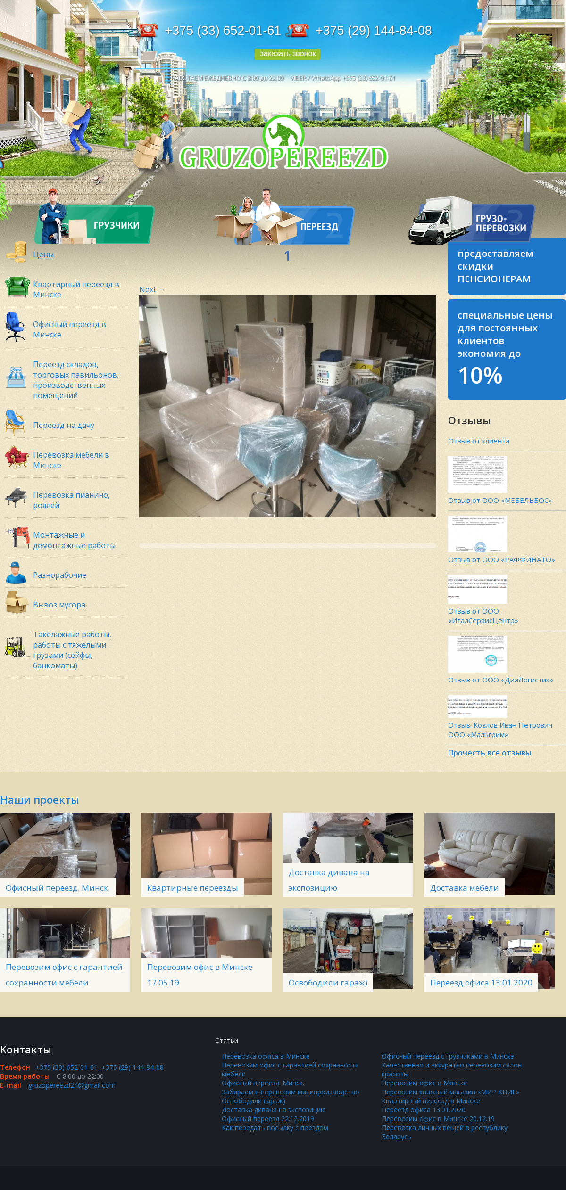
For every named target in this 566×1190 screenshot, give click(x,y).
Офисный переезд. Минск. (58, 887)
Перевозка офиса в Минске (266, 1055)
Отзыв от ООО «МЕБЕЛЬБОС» (500, 500)
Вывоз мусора (59, 604)
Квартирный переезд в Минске (431, 1100)
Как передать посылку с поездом (275, 1127)
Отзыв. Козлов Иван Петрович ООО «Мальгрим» (500, 729)
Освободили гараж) (328, 982)
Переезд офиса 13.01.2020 (481, 982)
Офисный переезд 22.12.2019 (268, 1118)
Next (152, 289)
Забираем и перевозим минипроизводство (290, 1091)
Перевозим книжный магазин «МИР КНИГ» (450, 1091)
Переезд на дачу (63, 425)
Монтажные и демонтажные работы (74, 540)
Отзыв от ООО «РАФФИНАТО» (501, 559)
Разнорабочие (59, 575)
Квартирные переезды (192, 887)
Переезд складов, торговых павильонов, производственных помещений (76, 380)
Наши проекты (39, 799)
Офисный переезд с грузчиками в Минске (448, 1055)
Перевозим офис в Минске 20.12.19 (438, 1118)
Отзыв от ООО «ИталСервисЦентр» (483, 615)
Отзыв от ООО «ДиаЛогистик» (500, 679)
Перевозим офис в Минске (424, 1082)
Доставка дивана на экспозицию (274, 1109)
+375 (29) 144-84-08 (374, 31)
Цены (43, 254)
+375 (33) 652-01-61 (223, 31)
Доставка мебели (464, 887)
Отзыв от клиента (478, 440)
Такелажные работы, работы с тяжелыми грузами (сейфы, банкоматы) (72, 650)
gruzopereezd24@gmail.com (72, 1085)
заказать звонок (288, 53)
